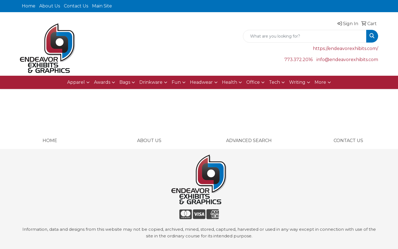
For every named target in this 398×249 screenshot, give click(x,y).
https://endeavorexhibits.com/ (345, 48)
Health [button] (229, 82)
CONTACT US (348, 140)
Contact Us (76, 6)
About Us (49, 6)
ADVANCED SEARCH (249, 140)
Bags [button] (124, 82)
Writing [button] (297, 82)
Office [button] (253, 82)
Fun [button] (176, 82)
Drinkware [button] (151, 82)
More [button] (320, 82)
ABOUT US (149, 140)
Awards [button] (102, 82)
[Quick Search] (304, 36)
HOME (50, 140)
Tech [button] (274, 82)
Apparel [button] (76, 82)
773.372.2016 (298, 59)
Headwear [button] (201, 82)
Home (28, 6)
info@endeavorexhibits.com (347, 59)
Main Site (102, 6)
